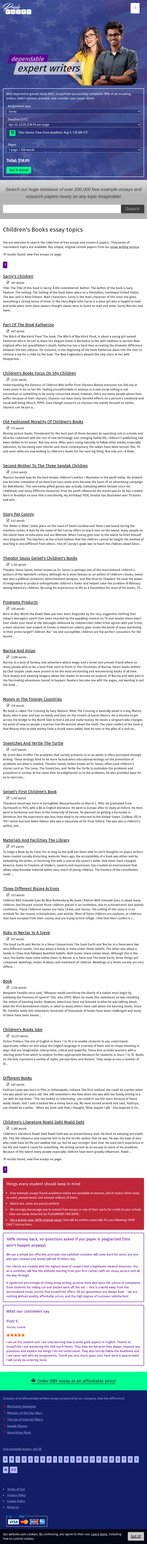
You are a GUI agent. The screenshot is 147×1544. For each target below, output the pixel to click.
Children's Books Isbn (22, 1029)
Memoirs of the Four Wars (24, 1413)
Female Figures (17, 1426)
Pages (12, 144)
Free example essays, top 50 (22, 1449)
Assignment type (19, 106)
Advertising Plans (19, 1432)
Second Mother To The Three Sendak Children (45, 465)
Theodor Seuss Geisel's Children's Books (40, 558)
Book (7, 981)
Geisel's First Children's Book (30, 791)
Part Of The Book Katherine (28, 324)
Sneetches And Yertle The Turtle (33, 743)
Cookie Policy (16, 1501)
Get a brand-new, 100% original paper (36, 1220)
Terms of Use (16, 1489)
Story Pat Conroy (18, 514)
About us (13, 1507)
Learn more (99, 1534)
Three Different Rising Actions (31, 888)
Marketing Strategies (21, 1406)
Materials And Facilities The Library (36, 840)
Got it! (136, 1536)
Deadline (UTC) (18, 119)
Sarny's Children (18, 276)
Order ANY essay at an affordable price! (76, 1381)
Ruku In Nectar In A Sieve (26, 932)
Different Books (17, 1078)
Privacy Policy (16, 1495)
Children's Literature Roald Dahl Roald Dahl (43, 1122)
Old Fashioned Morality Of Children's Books (43, 421)
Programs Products (20, 602)
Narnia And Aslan (19, 650)
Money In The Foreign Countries (32, 699)
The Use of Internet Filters (25, 1419)
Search (132, 208)
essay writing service (124, 247)
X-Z (13, 1470)
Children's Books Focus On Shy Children (39, 373)
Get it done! (18, 170)
